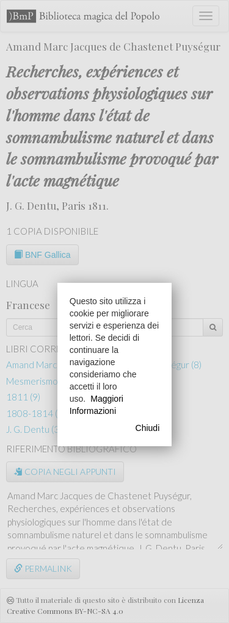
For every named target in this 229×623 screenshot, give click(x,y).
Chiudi (148, 428)
